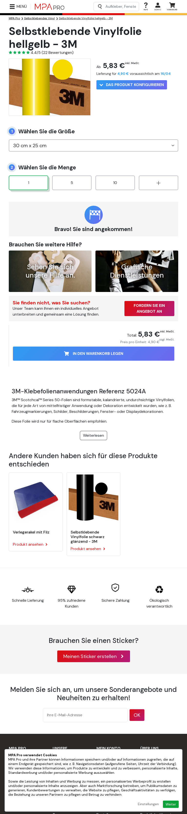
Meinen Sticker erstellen (93, 656)
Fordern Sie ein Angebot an (149, 308)
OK (137, 715)
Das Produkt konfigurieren (132, 84)
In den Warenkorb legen (93, 353)
